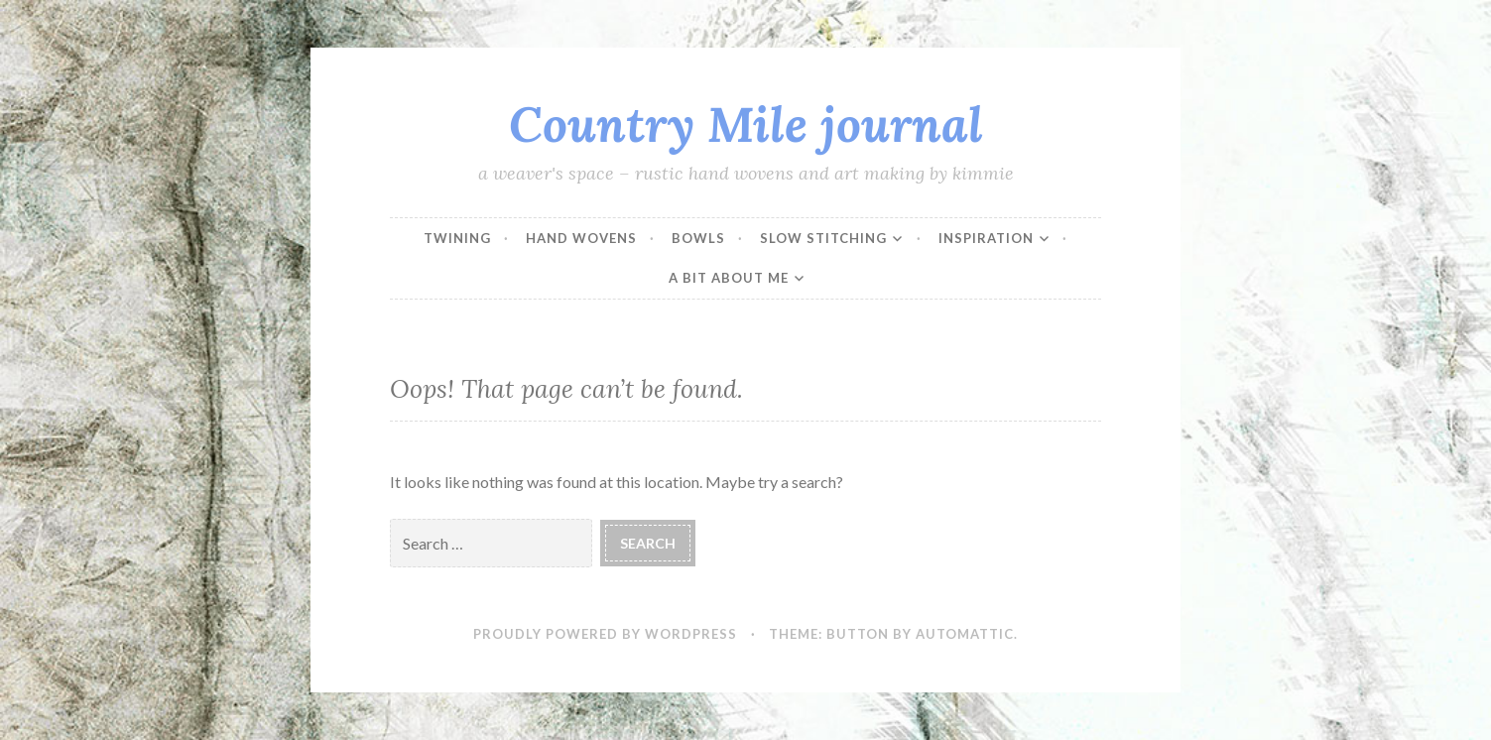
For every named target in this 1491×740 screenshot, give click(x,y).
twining (457, 238)
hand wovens (581, 238)
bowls (698, 238)
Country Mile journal (746, 124)
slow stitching (823, 238)
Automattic (965, 634)
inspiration (986, 238)
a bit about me (729, 278)
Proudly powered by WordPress (605, 634)
